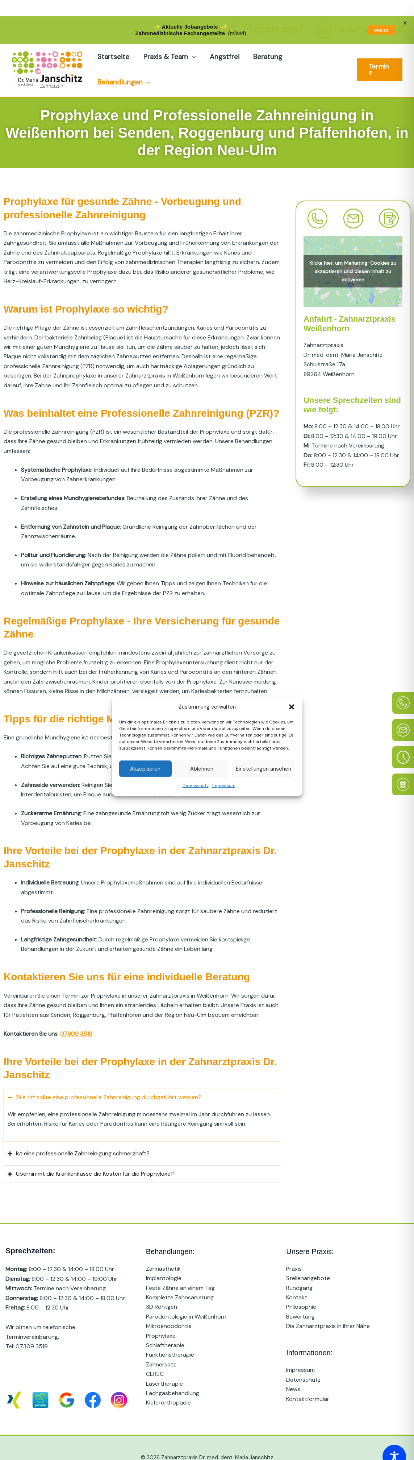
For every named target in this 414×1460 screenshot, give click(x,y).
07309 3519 (32, 1327)
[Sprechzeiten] (403, 741)
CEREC (155, 1354)
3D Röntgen (161, 1287)
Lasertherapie (164, 1364)
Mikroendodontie (169, 1307)
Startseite (113, 37)
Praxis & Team (169, 37)
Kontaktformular (307, 1379)
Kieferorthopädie (168, 1383)
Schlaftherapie (165, 1326)
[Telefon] (403, 686)
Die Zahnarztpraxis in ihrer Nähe (328, 1307)
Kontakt (296, 1278)
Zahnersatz (161, 1345)
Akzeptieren (145, 752)
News (293, 1370)
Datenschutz (196, 769)
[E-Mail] (403, 714)
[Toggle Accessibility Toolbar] (394, 1440)
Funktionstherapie (170, 1335)
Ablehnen (201, 752)
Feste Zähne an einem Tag (180, 1268)
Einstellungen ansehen (263, 752)
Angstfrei (224, 37)
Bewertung (300, 1297)
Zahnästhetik (163, 1249)
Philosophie (301, 1287)
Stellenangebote (308, 1259)
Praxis (294, 1249)
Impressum (223, 769)
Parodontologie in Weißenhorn (186, 1297)
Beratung (266, 37)
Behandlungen (123, 63)
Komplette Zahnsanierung (180, 1278)
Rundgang (299, 1268)
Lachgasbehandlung (172, 1374)
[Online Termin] (403, 768)
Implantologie (163, 1259)
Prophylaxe (161, 1316)
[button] (291, 690)
